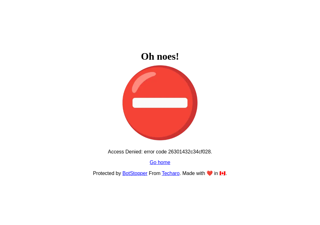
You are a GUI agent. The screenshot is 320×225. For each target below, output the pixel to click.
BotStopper (135, 173)
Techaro (171, 173)
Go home (160, 162)
